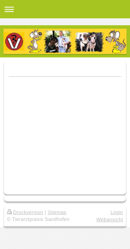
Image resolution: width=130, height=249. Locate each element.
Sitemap (56, 212)
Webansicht (109, 219)
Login (117, 212)
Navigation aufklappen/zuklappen (65, 9)
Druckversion (25, 212)
